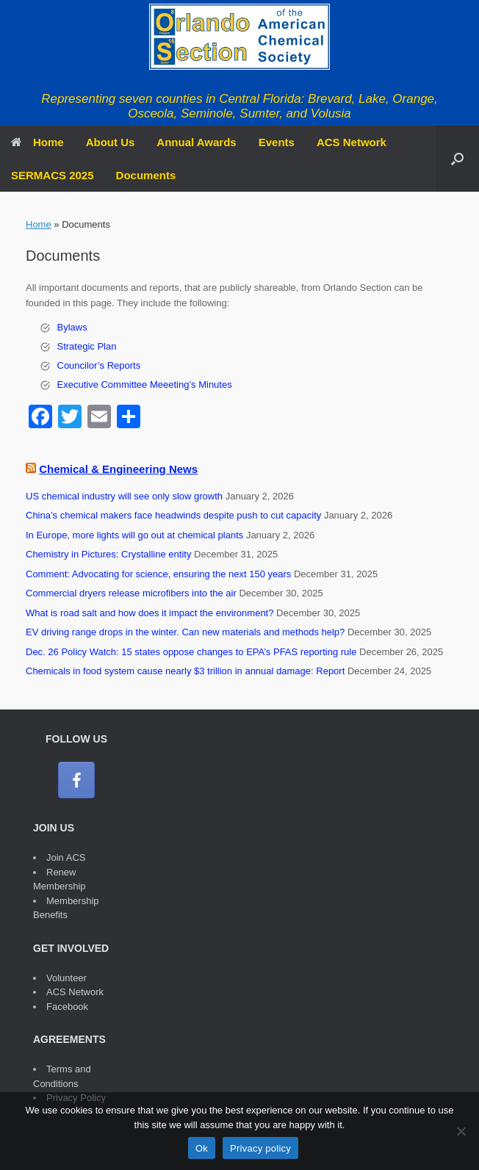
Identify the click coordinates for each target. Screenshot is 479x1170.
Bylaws (72, 327)
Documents (146, 175)
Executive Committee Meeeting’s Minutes (144, 384)
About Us (110, 142)
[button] (457, 159)
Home (37, 142)
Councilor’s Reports (99, 365)
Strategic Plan (87, 346)
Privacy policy (260, 1148)
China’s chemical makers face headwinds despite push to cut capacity (173, 515)
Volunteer (66, 977)
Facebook (67, 1006)
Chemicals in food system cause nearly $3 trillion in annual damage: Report (185, 670)
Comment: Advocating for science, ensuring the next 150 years (158, 573)
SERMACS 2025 (52, 175)
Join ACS (65, 857)
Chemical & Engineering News (118, 469)
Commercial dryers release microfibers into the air (131, 593)
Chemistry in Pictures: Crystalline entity (108, 554)
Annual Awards (196, 142)
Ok (201, 1148)
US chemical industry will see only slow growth (124, 496)
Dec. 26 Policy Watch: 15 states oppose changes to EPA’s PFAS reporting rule (191, 651)
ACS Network (351, 142)
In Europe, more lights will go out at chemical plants (134, 535)
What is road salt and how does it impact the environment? (149, 612)
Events (277, 142)
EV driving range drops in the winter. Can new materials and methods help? (185, 632)
